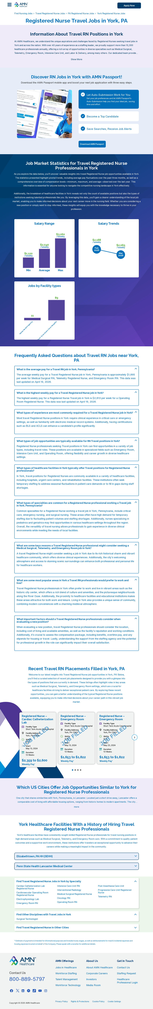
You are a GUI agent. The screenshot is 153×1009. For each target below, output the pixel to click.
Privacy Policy (61, 1001)
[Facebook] (11, 990)
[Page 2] (75, 770)
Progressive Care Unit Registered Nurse (114, 891)
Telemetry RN (105, 896)
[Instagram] (46, 990)
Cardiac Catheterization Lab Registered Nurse (30, 887)
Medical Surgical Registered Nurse (74, 894)
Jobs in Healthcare (66, 967)
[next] (134, 737)
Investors (91, 979)
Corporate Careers (96, 973)
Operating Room (53, 453)
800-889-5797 (27, 978)
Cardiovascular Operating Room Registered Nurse (32, 893)
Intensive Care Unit (27, 453)
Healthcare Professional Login (127, 981)
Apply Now (129, 5)
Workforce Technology (68, 985)
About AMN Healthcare (99, 967)
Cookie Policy (98, 1001)
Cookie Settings (114, 1001)
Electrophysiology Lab (27, 899)
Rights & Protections (80, 1001)
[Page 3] (78, 770)
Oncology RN (63, 898)
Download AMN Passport (92, 144)
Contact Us (123, 967)
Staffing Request (126, 973)
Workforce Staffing (66, 973)
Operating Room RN (67, 902)
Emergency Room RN (27, 903)
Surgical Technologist (27, 919)
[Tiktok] (34, 990)
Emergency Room (124, 449)
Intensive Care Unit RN (68, 886)
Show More (76, 59)
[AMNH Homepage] (21, 5)
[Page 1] (72, 770)
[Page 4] (80, 770)
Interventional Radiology (69, 890)
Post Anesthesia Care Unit (111, 886)
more (76, 807)
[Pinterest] (28, 990)
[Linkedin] (23, 990)
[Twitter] (17, 990)
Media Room (93, 985)
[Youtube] (40, 990)
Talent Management (66, 979)
